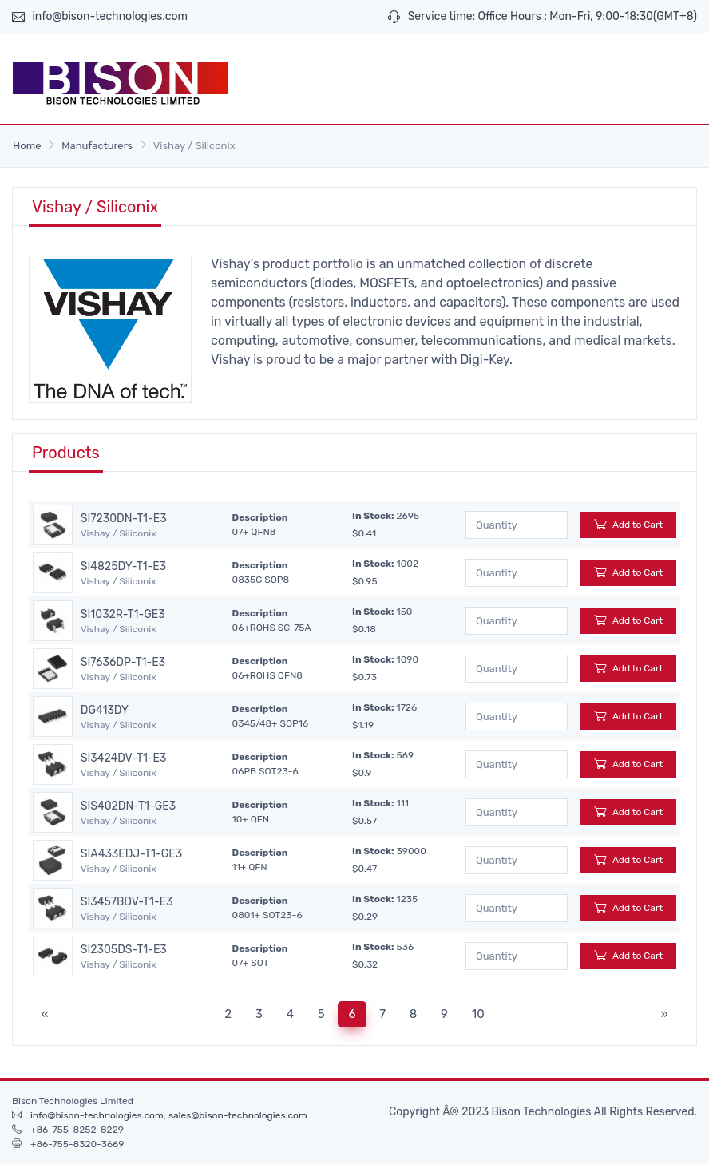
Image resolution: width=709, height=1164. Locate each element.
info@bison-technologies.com (110, 16)
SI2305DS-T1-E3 (124, 950)
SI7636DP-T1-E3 (123, 662)
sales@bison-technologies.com (237, 1115)
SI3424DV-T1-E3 (124, 758)
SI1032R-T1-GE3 (123, 614)
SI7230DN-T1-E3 (124, 519)
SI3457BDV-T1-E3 (127, 902)
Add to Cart (628, 524)
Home (27, 146)
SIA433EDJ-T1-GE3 (131, 854)
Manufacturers (97, 146)
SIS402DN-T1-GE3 (128, 806)
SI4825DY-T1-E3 (123, 566)
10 (478, 1014)
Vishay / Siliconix (118, 533)
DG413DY (105, 710)
